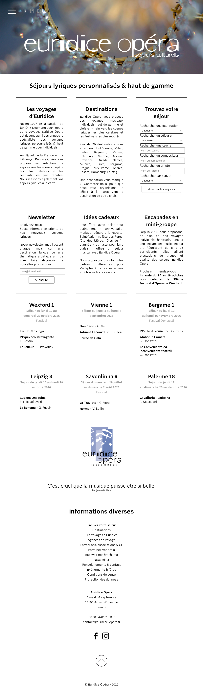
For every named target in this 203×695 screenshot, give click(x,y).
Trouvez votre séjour (101, 525)
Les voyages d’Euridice (101, 535)
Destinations (101, 530)
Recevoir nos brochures (101, 555)
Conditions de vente (101, 574)
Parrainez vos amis (101, 550)
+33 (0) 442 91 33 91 (101, 617)
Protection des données (101, 579)
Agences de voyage (101, 540)
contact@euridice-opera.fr (101, 622)
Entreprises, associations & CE (101, 545)
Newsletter (101, 560)
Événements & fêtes (101, 569)
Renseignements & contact (101, 564)
